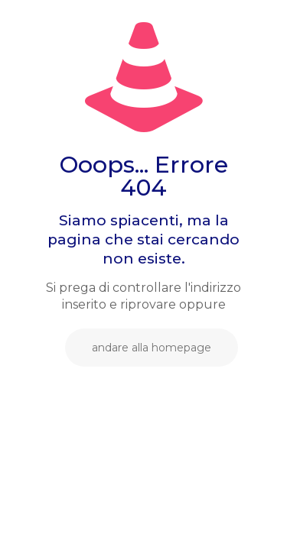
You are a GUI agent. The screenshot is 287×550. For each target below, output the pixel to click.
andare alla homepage (151, 347)
